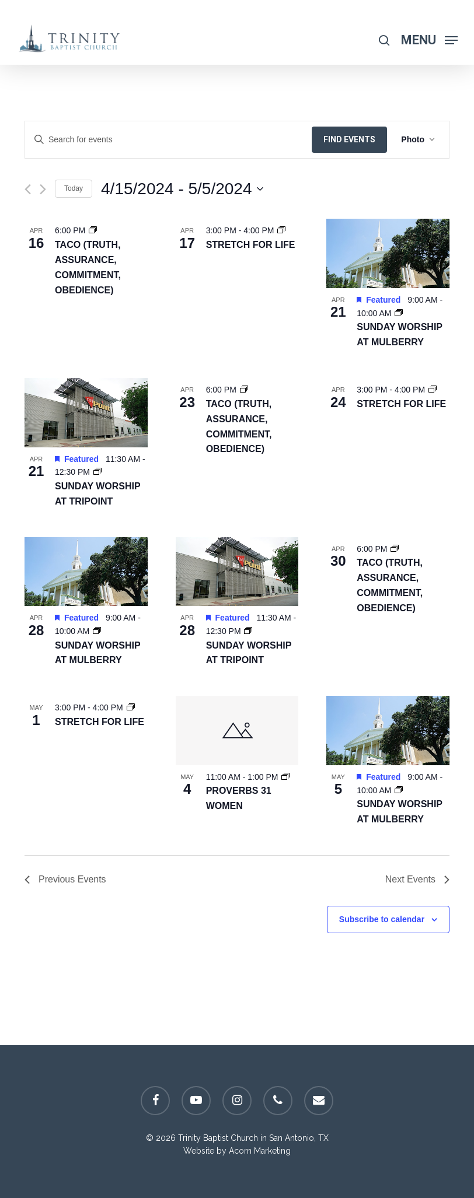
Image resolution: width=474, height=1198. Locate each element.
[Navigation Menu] (429, 39)
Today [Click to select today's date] (73, 188)
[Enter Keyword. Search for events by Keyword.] (168, 139)
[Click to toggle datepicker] (182, 189)
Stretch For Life (250, 245)
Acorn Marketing (260, 1150)
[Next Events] (43, 189)
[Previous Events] (28, 189)
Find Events (349, 139)
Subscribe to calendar (381, 919)
